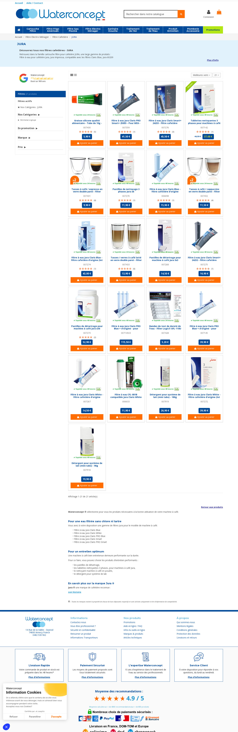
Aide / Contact (34, 2)
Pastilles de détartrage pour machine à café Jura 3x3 (165, 259)
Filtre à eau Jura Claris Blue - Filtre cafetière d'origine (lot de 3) (87, 260)
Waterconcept (37, 75)
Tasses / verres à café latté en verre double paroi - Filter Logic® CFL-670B (126, 260)
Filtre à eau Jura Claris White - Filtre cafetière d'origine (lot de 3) (204, 397)
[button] (6, 726)
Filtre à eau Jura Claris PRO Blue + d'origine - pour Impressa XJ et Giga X (204, 329)
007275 (204, 264)
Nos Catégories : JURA (31, 107)
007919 (165, 401)
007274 (87, 264)
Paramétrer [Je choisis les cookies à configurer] (35, 716)
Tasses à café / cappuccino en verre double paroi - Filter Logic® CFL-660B (204, 192)
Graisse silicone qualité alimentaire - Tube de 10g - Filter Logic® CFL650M (87, 123)
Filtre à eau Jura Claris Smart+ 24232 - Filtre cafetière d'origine (204, 260)
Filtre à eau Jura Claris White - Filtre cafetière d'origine (87, 396)
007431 (87, 195)
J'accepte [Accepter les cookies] (56, 716)
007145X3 (126, 332)
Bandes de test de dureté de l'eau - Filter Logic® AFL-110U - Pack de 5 (165, 329)
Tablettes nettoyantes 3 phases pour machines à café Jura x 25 (204, 123)
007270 (126, 195)
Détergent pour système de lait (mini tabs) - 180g (165, 396)
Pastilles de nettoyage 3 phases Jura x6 (126, 190)
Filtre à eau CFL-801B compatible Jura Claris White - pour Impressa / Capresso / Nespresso (126, 398)
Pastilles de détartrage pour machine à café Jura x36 (87, 327)
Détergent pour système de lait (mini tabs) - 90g (87, 464)
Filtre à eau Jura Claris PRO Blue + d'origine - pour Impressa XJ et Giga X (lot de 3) (126, 330)
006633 (126, 401)
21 (216, 75)
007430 (87, 127)
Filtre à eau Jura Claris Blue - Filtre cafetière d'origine (165, 190)
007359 (126, 127)
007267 (87, 401)
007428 (165, 332)
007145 (204, 332)
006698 (165, 195)
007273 (87, 332)
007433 (126, 264)
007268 (165, 264)
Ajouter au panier (87, 143)
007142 (204, 127)
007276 (165, 127)
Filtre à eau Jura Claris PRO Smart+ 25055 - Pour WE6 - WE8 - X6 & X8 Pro (126, 123)
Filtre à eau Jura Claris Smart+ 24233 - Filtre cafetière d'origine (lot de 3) (165, 123)
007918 (87, 469)
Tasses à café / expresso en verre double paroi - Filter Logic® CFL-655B (86, 192)
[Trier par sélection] (201, 75)
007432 (204, 195)
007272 (204, 401)
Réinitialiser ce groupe (28, 120)
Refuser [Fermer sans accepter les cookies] (14, 716)
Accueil (19, 2)
